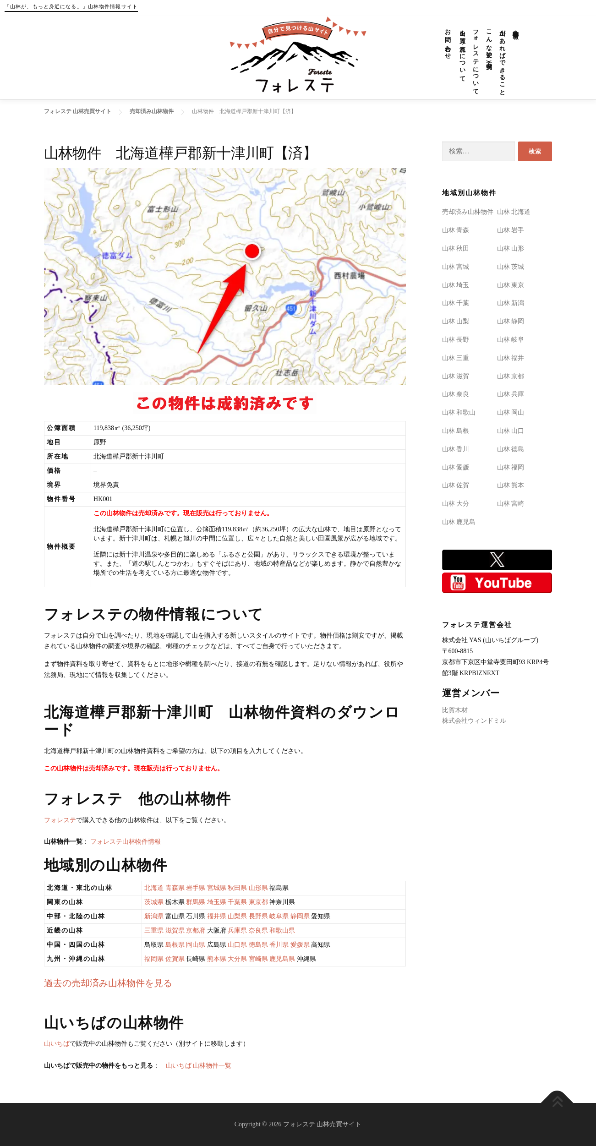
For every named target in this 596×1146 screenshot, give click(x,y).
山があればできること (502, 59)
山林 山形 (511, 248)
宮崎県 (258, 958)
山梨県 (237, 916)
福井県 (216, 916)
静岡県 (300, 916)
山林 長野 (456, 339)
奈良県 (258, 930)
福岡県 (154, 958)
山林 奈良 (456, 394)
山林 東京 (511, 285)
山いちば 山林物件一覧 (199, 1065)
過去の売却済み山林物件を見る (108, 983)
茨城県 (154, 902)
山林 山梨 (456, 321)
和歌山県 (282, 930)
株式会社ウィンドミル (474, 720)
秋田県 (237, 887)
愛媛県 (300, 944)
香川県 (279, 944)
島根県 (175, 944)
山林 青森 (456, 230)
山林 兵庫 (511, 394)
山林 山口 (511, 430)
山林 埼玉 (456, 285)
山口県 (237, 944)
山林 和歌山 (459, 412)
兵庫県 (237, 930)
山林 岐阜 (511, 339)
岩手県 (195, 887)
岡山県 (195, 944)
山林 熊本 (511, 485)
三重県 (154, 930)
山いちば (57, 1043)
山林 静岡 (511, 321)
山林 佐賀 (456, 485)
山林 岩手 (511, 230)
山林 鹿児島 (459, 521)
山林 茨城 (511, 266)
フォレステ (60, 820)
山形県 (258, 887)
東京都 (258, 902)
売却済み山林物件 (467, 211)
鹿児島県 (282, 958)
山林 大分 (456, 503)
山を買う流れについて (462, 52)
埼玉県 (216, 902)
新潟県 (154, 916)
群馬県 (195, 902)
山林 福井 (511, 358)
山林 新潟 (511, 303)
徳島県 (258, 944)
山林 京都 (511, 376)
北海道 (154, 887)
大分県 (237, 958)
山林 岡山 (511, 412)
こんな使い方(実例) (489, 44)
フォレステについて (476, 59)
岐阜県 (279, 916)
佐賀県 (175, 958)
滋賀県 (175, 930)
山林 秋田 (456, 248)
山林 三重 (456, 358)
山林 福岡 (511, 467)
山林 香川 (456, 449)
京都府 (195, 930)
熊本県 (216, 958)
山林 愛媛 (456, 467)
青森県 (175, 887)
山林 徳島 (511, 449)
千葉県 (237, 902)
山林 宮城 (456, 266)
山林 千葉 (456, 303)
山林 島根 (456, 430)
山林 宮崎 (511, 503)
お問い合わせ (448, 40)
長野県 (258, 916)
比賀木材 (455, 710)
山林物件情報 (516, 27)
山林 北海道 (514, 211)
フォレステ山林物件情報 (125, 841)
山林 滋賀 (456, 376)
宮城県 (216, 887)
